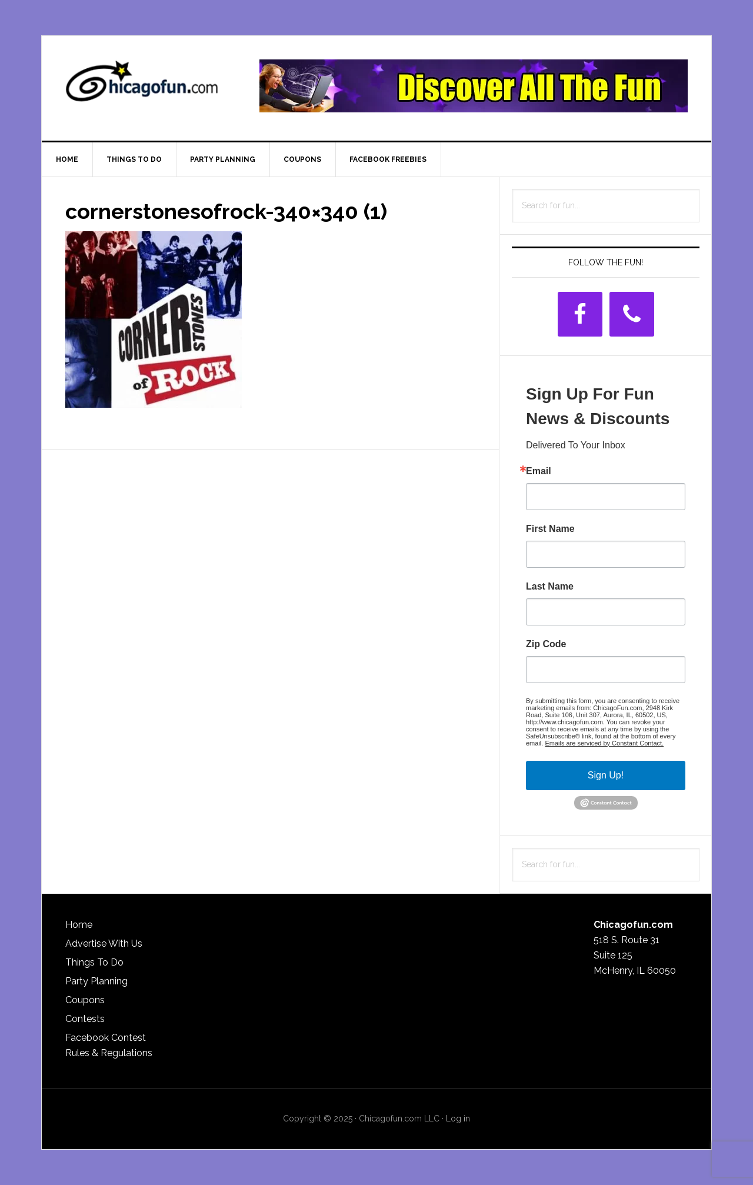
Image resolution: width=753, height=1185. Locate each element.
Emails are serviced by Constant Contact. (604, 743)
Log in (458, 1118)
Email (538, 471)
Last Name (550, 586)
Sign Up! (606, 775)
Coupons (85, 1000)
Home (78, 924)
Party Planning (96, 981)
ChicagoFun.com (141, 85)
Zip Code (546, 644)
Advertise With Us (103, 943)
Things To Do (94, 962)
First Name (550, 529)
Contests (85, 1018)
